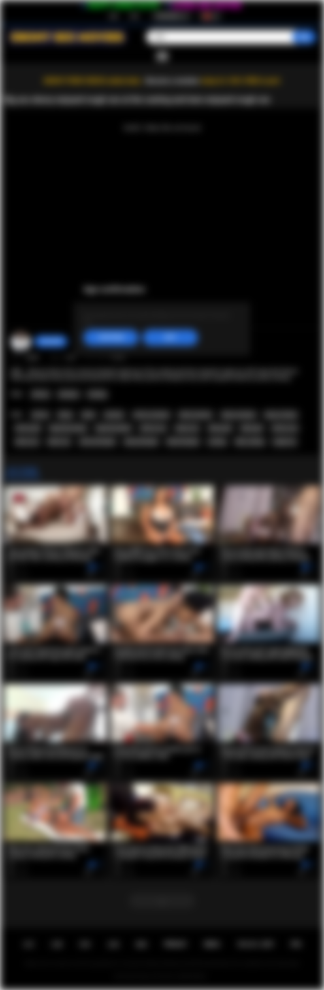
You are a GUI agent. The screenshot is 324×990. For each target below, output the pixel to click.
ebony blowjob (141, 441)
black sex (59, 441)
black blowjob (183, 441)
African (40, 394)
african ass (153, 428)
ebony (65, 415)
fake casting (249, 441)
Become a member (172, 81)
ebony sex (27, 441)
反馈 (113, 944)
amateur (114, 415)
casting (217, 441)
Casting (97, 394)
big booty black (113, 428)
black (88, 415)
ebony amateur (238, 415)
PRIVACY (175, 944)
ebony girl (220, 428)
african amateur (152, 415)
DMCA (212, 944)
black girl (251, 428)
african (40, 415)
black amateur (195, 415)
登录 (134, 16)
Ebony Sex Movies (157, 976)
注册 (113, 16)
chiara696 (50, 341)
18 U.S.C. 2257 (255, 944)
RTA (296, 944)
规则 (141, 944)
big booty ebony (68, 428)
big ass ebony (281, 415)
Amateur (68, 394)
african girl (28, 428)
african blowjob (97, 441)
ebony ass (187, 428)
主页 (28, 944)
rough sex (284, 441)
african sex (285, 428)
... (162, 901)
